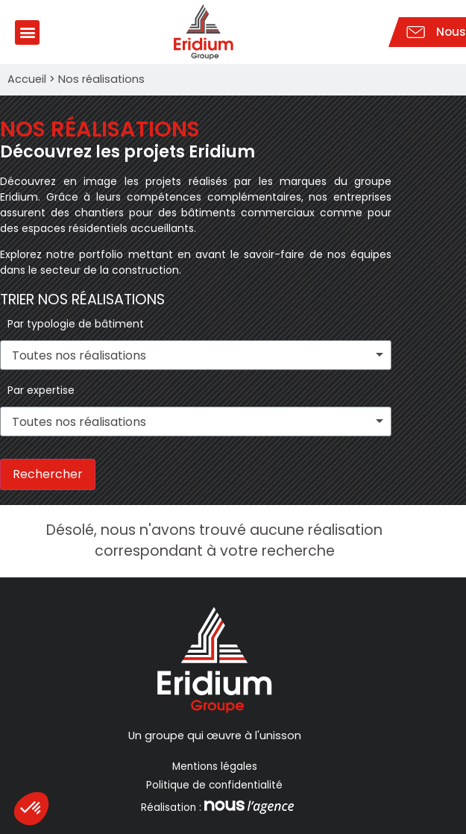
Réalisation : (216, 807)
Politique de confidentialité (214, 785)
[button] (27, 32)
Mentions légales (214, 766)
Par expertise (41, 390)
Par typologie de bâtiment (75, 323)
